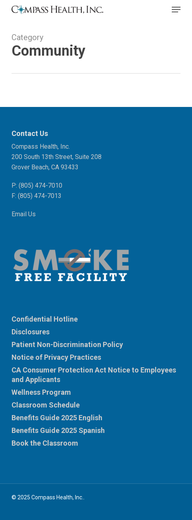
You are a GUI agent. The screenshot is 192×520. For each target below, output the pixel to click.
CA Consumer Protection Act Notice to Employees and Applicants (94, 375)
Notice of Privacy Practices (56, 357)
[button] (176, 10)
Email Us (24, 214)
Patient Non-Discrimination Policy (67, 344)
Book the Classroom (45, 443)
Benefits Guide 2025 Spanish (58, 430)
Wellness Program (41, 392)
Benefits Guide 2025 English (57, 417)
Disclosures (31, 332)
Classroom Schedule (46, 405)
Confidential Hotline (45, 319)
